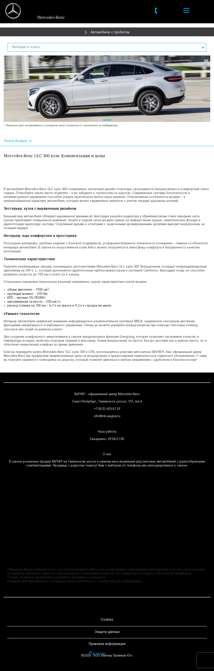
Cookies (107, 620)
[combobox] (107, 47)
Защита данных (107, 632)
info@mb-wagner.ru (107, 416)
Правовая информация (107, 644)
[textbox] (107, 47)
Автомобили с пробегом (109, 33)
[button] (107, 120)
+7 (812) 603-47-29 (107, 409)
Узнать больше (15, 141)
